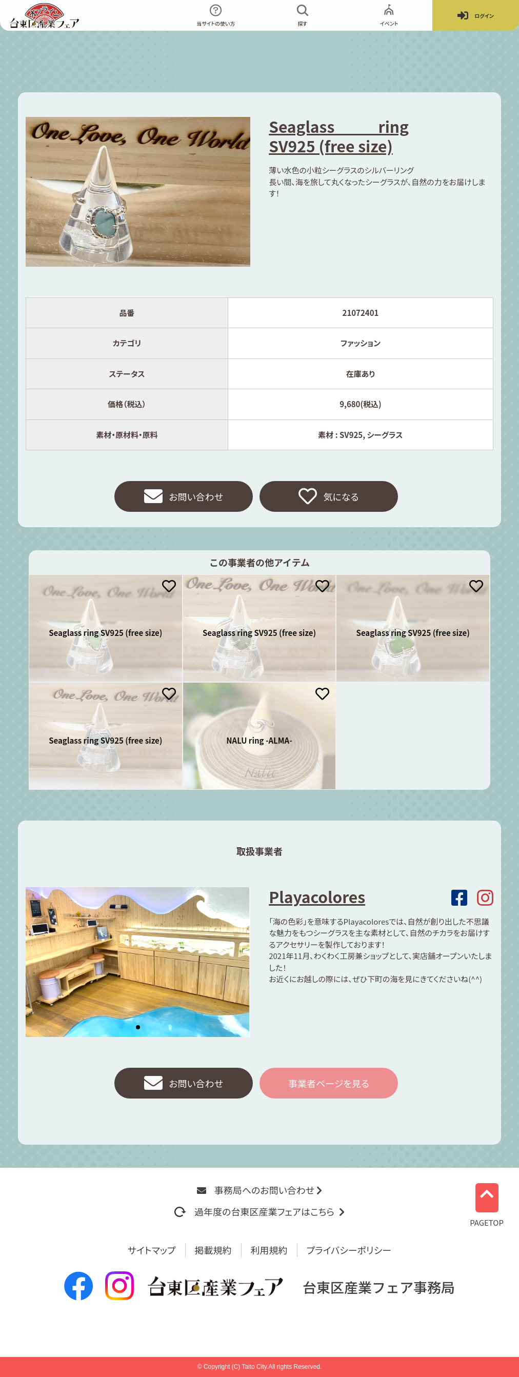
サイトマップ (152, 1249)
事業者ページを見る (328, 1083)
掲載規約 (213, 1249)
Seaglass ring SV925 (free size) (339, 136)
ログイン (475, 15)
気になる (328, 496)
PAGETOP (487, 1202)
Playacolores (317, 896)
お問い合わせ (183, 496)
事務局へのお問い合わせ (259, 1189)
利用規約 (269, 1249)
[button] (138, 1027)
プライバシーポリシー (349, 1249)
